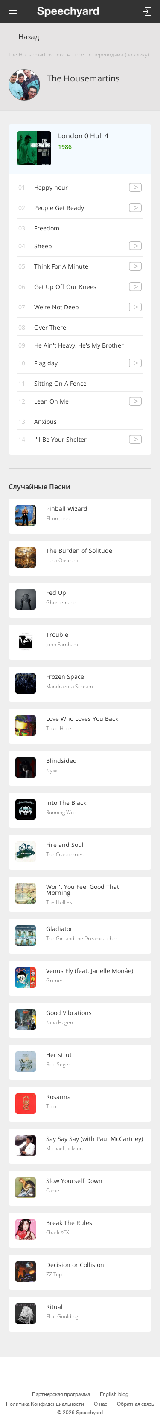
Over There (50, 327)
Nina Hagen (59, 1022)
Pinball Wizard (66, 508)
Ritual (54, 1307)
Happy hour (51, 187)
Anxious (45, 422)
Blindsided (61, 761)
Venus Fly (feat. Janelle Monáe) (89, 971)
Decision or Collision (75, 1265)
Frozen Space (65, 677)
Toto (51, 1106)
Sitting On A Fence (60, 383)
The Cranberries (65, 854)
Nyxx (52, 770)
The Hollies (59, 902)
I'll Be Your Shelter (60, 439)
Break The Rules (69, 1223)
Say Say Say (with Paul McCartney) (94, 1139)
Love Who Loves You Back (82, 719)
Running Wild (61, 812)
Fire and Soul (65, 845)
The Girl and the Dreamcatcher (82, 938)
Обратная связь (135, 1404)
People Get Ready (59, 208)
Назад (28, 37)
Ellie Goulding (62, 1316)
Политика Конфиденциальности (45, 1404)
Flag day (46, 363)
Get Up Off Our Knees (65, 287)
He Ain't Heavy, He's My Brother (79, 345)
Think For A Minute (61, 266)
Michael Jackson (64, 1148)
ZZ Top (54, 1274)
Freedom (46, 228)
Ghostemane (61, 602)
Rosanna (58, 1097)
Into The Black (66, 803)
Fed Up (56, 593)
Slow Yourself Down (74, 1181)
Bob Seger (58, 1064)
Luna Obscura (62, 560)
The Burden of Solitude (79, 551)
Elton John (58, 518)
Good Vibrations (69, 1013)
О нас (100, 1404)
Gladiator (59, 929)
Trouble (57, 635)
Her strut (59, 1055)
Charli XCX (57, 1232)
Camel (53, 1190)
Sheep (43, 246)
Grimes (55, 980)
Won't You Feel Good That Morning (82, 890)
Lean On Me (51, 401)
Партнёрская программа (61, 1394)
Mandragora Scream (69, 686)
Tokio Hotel (59, 728)
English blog (114, 1394)
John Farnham (62, 644)
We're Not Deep (56, 307)
